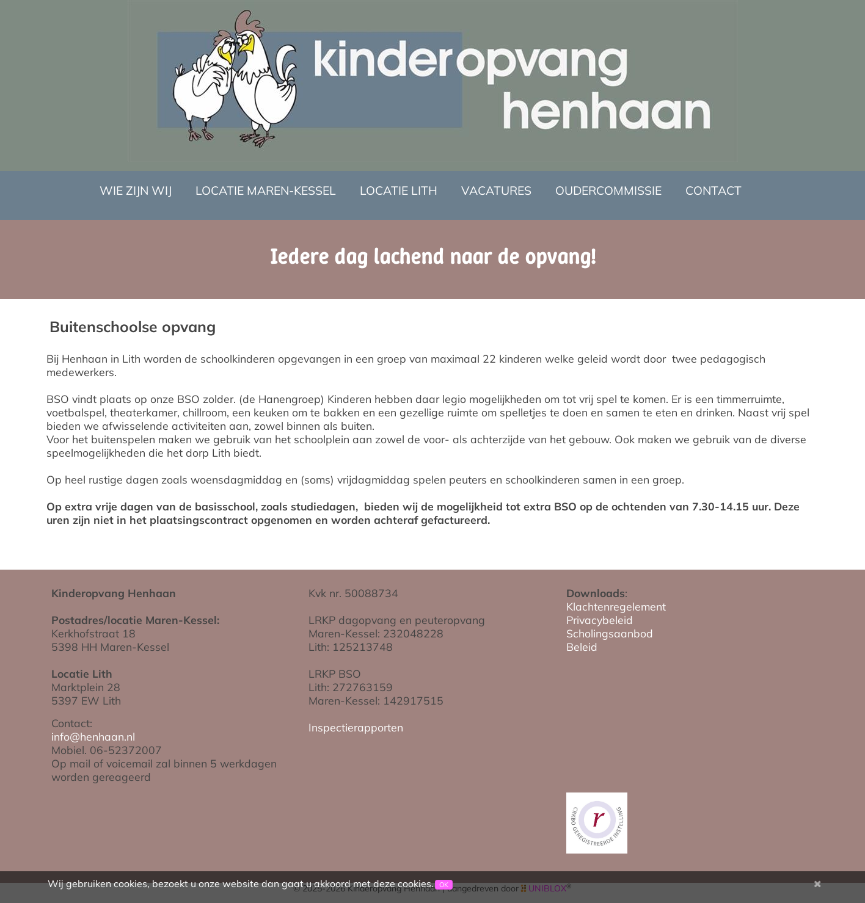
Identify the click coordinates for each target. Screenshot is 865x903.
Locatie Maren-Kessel (265, 190)
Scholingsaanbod (609, 633)
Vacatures (496, 190)
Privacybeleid (599, 619)
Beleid (581, 646)
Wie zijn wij (136, 190)
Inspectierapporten (355, 727)
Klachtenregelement (616, 606)
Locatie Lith (398, 190)
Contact (713, 190)
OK (443, 884)
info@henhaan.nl (93, 736)
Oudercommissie (608, 190)
